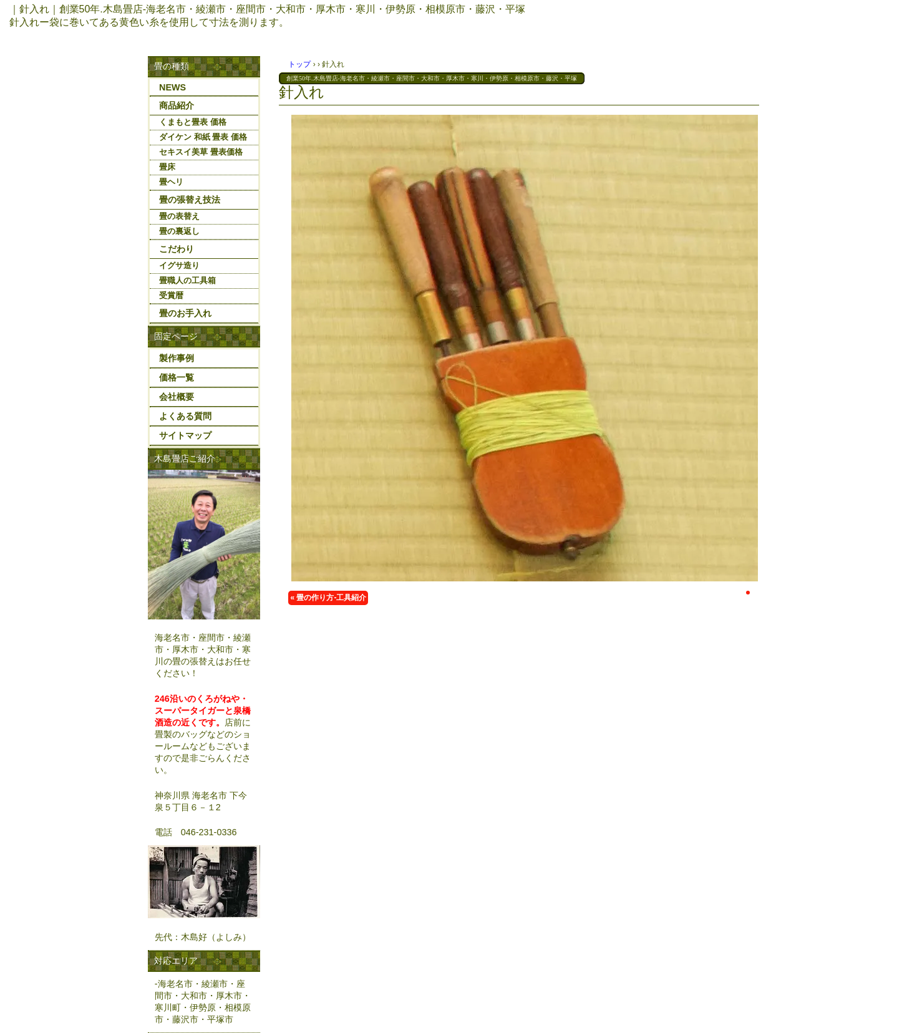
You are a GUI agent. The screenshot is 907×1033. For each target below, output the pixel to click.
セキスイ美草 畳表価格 (201, 152)
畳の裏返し (179, 231)
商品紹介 (176, 105)
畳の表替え (179, 216)
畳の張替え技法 (189, 200)
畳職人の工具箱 (187, 280)
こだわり (176, 249)
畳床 (167, 167)
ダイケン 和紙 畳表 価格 (203, 137)
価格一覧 (176, 377)
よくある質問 (185, 416)
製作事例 (176, 358)
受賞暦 (171, 295)
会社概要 (176, 397)
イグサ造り (179, 265)
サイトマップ (185, 435)
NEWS (172, 87)
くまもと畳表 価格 (192, 122)
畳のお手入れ (185, 313)
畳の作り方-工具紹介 (331, 597)
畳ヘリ (171, 182)
